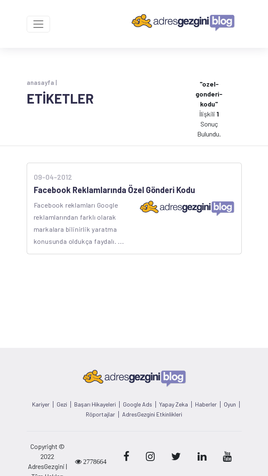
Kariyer (41, 404)
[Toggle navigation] (38, 24)
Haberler (206, 404)
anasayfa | (42, 82)
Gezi (62, 404)
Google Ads (137, 404)
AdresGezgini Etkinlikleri (152, 414)
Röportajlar (100, 414)
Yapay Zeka (173, 404)
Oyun (230, 404)
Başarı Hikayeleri (95, 404)
